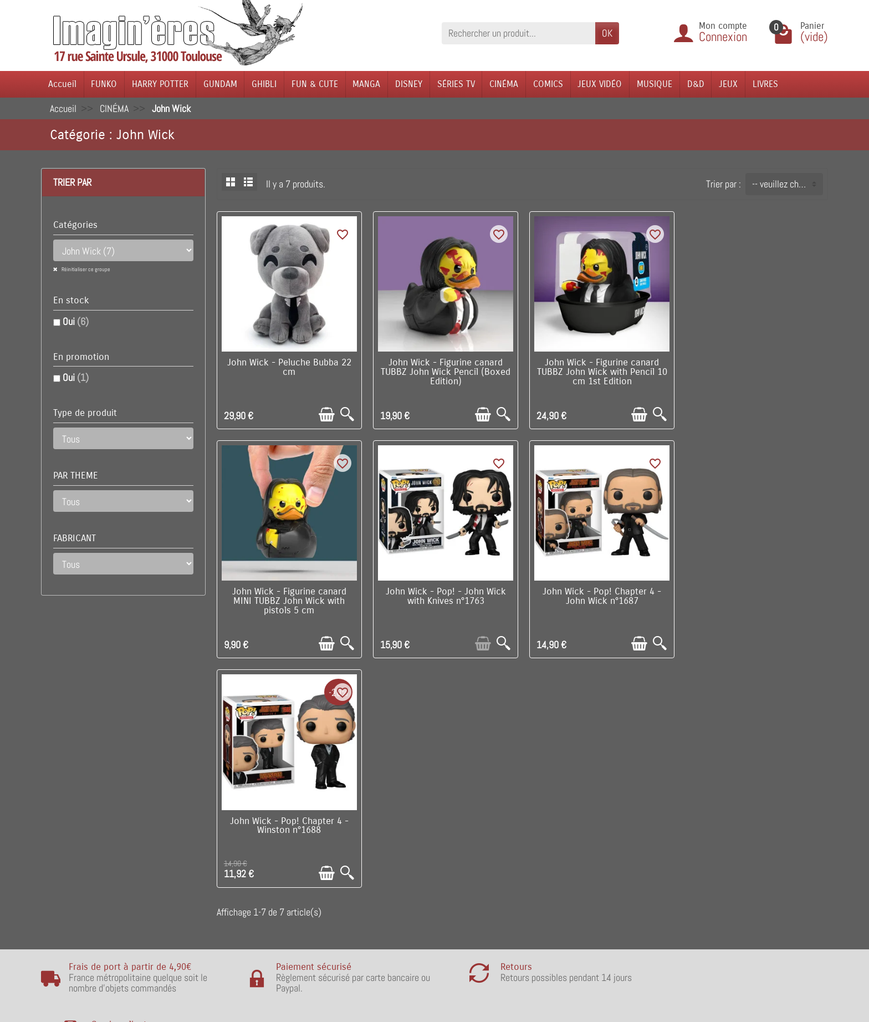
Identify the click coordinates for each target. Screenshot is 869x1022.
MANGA (366, 84)
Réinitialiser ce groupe (85, 269)
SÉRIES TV (456, 84)
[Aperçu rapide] (346, 413)
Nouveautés (395, 828)
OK (607, 33)
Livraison (231, 811)
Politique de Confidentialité (264, 879)
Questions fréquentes (254, 929)
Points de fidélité (246, 828)
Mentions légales (246, 912)
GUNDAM (220, 84)
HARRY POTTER (160, 84)
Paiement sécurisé (249, 845)
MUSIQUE (654, 84)
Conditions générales (253, 862)
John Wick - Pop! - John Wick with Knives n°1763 (289, 595)
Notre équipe (555, 828)
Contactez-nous (560, 862)
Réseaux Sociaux (563, 879)
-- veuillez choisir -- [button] (787, 183)
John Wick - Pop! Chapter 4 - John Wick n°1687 (444, 595)
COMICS (548, 84)
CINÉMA (503, 84)
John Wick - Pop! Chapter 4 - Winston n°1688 (600, 595)
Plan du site (553, 845)
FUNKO (104, 84)
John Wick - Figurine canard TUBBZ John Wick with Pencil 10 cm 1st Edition (600, 372)
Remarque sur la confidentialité (272, 895)
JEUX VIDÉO (599, 84)
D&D (695, 84)
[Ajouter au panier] (326, 413)
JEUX (728, 84)
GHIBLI (264, 84)
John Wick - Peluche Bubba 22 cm (289, 367)
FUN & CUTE (315, 84)
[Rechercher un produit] (518, 33)
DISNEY (408, 84)
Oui (76, 321)
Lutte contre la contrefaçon (423, 862)
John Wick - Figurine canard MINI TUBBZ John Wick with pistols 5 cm (756, 372)
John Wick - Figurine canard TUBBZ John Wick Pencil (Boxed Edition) (444, 372)
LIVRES (765, 84)
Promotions (394, 811)
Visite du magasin (564, 811)
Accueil (62, 84)
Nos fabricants (400, 845)
